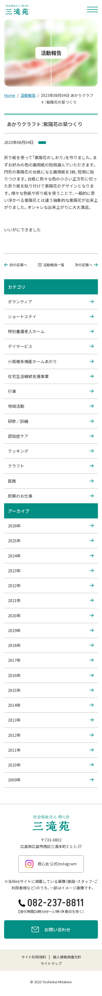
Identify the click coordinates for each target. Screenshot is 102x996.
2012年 (51, 735)
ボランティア (51, 301)
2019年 (51, 630)
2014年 (51, 705)
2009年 (51, 779)
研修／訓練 (51, 421)
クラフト (51, 465)
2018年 (51, 645)
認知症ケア (51, 436)
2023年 (51, 570)
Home (9, 95)
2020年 (51, 615)
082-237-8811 (51, 903)
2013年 (51, 720)
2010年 (51, 764)
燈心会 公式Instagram (51, 864)
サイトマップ (51, 963)
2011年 (51, 750)
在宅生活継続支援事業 (51, 376)
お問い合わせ (51, 930)
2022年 (51, 585)
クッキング (51, 451)
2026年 (51, 525)
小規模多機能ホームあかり (51, 361)
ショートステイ (51, 316)
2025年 (51, 540)
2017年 (51, 660)
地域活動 (51, 406)
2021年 (51, 600)
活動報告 (28, 95)
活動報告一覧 (51, 264)
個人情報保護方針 (67, 956)
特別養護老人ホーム (51, 331)
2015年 (51, 690)
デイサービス (51, 346)
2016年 (51, 675)
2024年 (51, 555)
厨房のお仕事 (51, 495)
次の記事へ (86, 264)
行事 (51, 391)
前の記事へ (15, 264)
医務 (51, 481)
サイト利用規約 (33, 956)
